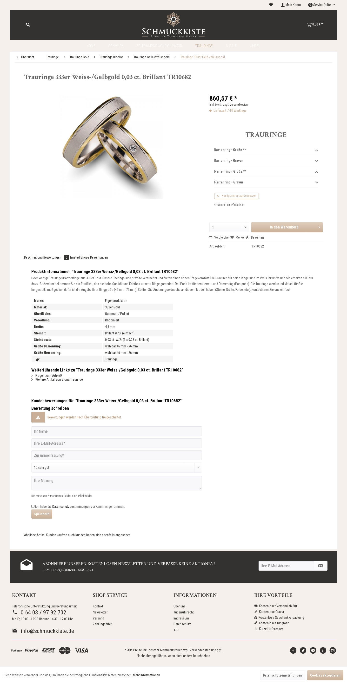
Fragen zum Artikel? (46, 376)
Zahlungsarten (103, 624)
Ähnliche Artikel (34, 535)
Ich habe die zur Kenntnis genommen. (80, 506)
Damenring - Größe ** (266, 150)
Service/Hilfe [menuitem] (320, 5)
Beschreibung (33, 257)
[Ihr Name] (116, 431)
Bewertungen (56, 257)
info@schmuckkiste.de (43, 631)
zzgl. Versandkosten (235, 104)
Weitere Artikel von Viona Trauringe (57, 379)
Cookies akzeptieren (325, 675)
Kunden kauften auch (60, 535)
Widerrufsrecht (184, 612)
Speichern (41, 514)
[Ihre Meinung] (116, 483)
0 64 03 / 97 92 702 (39, 612)
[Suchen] (28, 25)
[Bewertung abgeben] (116, 468)
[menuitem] (271, 5)
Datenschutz (182, 624)
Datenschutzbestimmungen (71, 506)
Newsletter (100, 612)
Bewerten (255, 237)
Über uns (180, 606)
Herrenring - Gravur (266, 182)
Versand (98, 618)
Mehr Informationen (146, 675)
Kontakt (98, 606)
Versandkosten (200, 650)
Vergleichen (219, 237)
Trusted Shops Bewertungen (89, 257)
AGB (176, 630)
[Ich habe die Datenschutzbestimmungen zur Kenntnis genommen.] (32, 506)
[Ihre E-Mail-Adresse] (116, 443)
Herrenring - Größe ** (266, 171)
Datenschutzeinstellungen (282, 675)
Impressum (181, 618)
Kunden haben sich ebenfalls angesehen (103, 535)
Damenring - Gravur (266, 160)
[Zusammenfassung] (116, 455)
